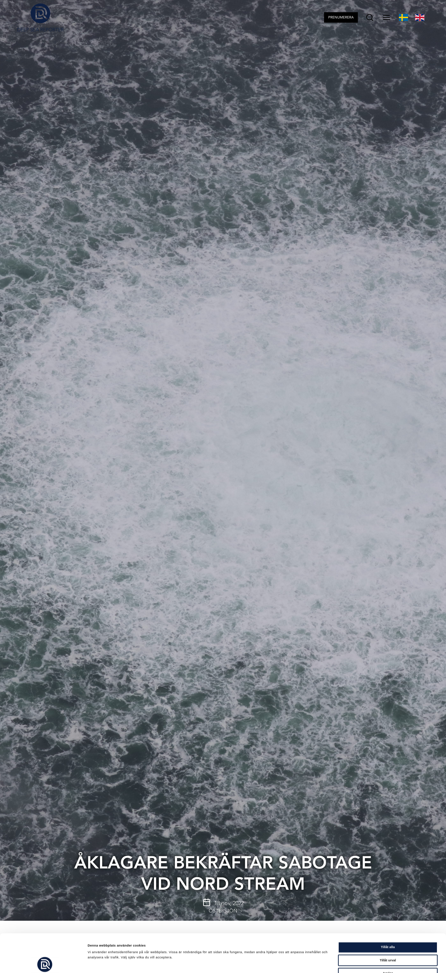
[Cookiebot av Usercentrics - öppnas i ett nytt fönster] (45, 961)
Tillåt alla (388, 911)
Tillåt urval (388, 924)
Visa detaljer (297, 961)
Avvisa (388, 937)
